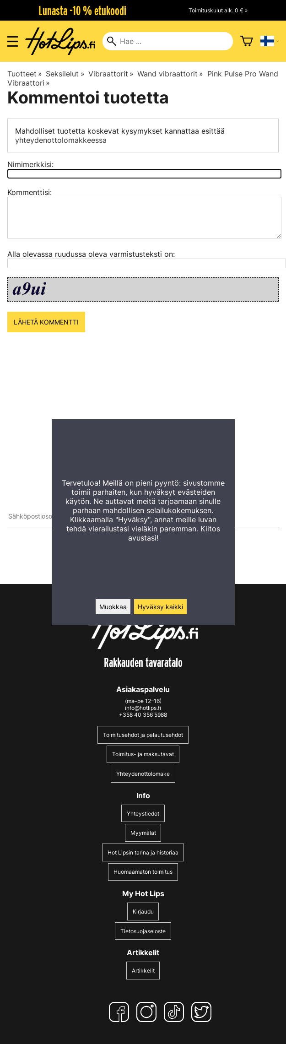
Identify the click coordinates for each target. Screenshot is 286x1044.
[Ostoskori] (246, 41)
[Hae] (167, 41)
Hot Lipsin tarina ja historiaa (143, 852)
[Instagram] (148, 1012)
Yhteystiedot (143, 813)
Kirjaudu (143, 911)
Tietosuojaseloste (143, 931)
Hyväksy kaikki (160, 607)
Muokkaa (113, 607)
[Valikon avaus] (12, 41)
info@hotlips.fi (143, 707)
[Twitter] (203, 1012)
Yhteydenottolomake (143, 773)
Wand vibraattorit (170, 73)
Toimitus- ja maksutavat (143, 754)
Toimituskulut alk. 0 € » (218, 10)
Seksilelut (65, 73)
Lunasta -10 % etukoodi (82, 10)
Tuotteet (24, 73)
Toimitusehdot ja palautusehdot (143, 734)
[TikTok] (176, 1012)
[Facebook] (121, 1012)
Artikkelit (143, 970)
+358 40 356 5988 (143, 714)
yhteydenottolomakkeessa (61, 140)
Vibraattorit (111, 73)
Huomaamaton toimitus (143, 871)
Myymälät (143, 832)
